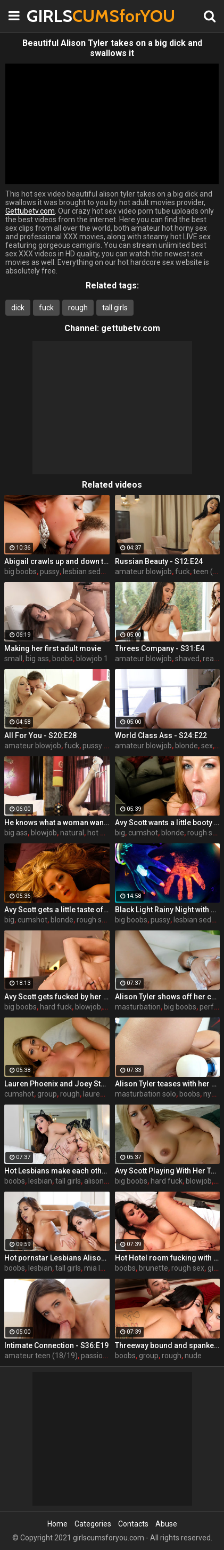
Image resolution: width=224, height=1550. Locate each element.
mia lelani (100, 1268)
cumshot (143, 832)
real (209, 658)
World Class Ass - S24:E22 (161, 735)
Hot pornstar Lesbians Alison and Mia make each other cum (57, 1258)
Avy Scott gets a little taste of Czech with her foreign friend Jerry (57, 909)
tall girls (115, 307)
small (13, 658)
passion (94, 1355)
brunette (153, 1268)
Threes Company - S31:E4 (159, 648)
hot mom (102, 832)
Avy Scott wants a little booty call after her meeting (167, 822)
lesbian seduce (88, 571)
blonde (186, 745)
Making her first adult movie (52, 648)
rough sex (203, 832)
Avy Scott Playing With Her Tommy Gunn (167, 1171)
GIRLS (53, 15)
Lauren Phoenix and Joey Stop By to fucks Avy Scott (57, 1083)
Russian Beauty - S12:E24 (159, 561)
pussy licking (103, 745)
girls (214, 1268)
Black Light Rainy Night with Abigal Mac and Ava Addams (167, 909)
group (47, 1094)
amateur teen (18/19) (41, 1355)
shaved (187, 658)
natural (72, 832)
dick (17, 307)
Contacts (133, 1524)
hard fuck (56, 1007)
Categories (92, 1524)
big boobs (20, 571)
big (120, 832)
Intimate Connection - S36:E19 (56, 1345)
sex (207, 745)
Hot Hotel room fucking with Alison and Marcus (167, 1258)
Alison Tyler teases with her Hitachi (167, 1083)
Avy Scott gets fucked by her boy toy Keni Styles (57, 996)
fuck (46, 307)
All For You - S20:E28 (40, 735)
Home (57, 1524)
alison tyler (102, 1181)
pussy (50, 571)
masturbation (138, 1007)
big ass (37, 658)
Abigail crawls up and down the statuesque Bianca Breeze (57, 561)
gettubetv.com (130, 328)
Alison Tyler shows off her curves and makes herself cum (167, 996)
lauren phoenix (107, 1094)
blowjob (44, 832)
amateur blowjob (143, 571)
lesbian (40, 1181)
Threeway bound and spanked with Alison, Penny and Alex (167, 1345)
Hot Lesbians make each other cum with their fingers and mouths (57, 1171)
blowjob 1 (92, 658)
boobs (62, 658)
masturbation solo (145, 1094)
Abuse (166, 1524)
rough (78, 307)
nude (193, 1355)
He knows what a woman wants (57, 822)
